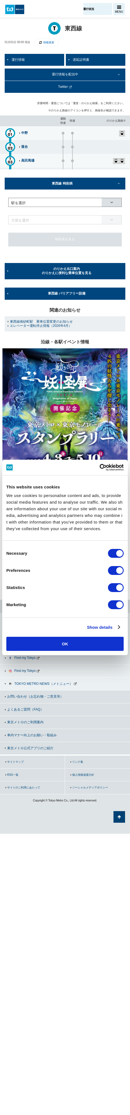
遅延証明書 (81, 60)
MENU (119, 11)
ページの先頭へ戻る (119, 817)
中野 (24, 133)
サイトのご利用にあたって (23, 787)
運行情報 (18, 60)
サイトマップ (15, 761)
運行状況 (88, 8)
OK (65, 643)
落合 (24, 147)
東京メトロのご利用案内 (25, 722)
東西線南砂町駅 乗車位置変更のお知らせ (41, 322)
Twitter (63, 87)
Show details (100, 627)
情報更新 (48, 42)
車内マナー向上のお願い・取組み (32, 735)
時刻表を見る (65, 239)
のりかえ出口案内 (66, 271)
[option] (65, 411)
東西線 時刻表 (62, 183)
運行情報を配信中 (65, 74)
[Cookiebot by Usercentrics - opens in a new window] (99, 467)
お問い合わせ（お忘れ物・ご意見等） (35, 696)
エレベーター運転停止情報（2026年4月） (41, 326)
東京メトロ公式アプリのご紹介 (30, 748)
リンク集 (77, 761)
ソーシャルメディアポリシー (90, 787)
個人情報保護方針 (83, 774)
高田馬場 (27, 160)
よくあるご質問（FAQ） (25, 709)
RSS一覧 (12, 774)
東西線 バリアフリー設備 (66, 293)
